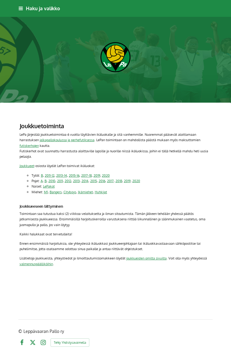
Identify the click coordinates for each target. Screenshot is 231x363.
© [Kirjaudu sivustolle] (20, 331)
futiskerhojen (29, 145)
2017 (110, 180)
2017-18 (86, 175)
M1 (46, 192)
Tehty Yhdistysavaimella (70, 342)
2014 (85, 180)
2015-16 (74, 175)
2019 (97, 175)
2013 (76, 180)
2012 (68, 180)
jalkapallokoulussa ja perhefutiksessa (67, 140)
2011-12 (49, 175)
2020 (106, 175)
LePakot (49, 186)
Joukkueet (27, 165)
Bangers (56, 192)
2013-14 (61, 175)
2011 (60, 180)
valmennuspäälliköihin (36, 264)
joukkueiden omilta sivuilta (146, 258)
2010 (51, 180)
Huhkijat (101, 192)
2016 (102, 180)
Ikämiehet (85, 192)
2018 (119, 180)
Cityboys (69, 192)
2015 (93, 180)
